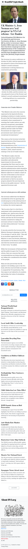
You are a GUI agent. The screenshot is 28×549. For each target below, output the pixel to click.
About (18, 544)
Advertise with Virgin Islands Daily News (10, 536)
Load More (14, 487)
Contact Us (14, 544)
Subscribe (23, 295)
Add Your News (4, 538)
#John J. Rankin (18, 280)
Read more (3, 528)
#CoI (24, 280)
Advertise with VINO (6, 533)
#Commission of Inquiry (7, 280)
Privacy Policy (4, 546)
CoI (2, 203)
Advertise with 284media (7, 531)
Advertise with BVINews (6, 535)
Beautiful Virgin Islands (14, 2)
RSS (3, 540)
